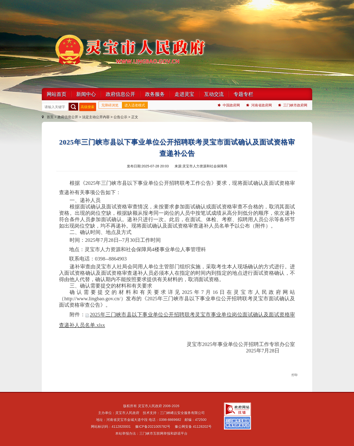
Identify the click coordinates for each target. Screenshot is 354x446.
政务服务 (155, 94)
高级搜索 (87, 107)
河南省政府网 (259, 105)
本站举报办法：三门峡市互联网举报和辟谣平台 (151, 433)
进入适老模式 (134, 105)
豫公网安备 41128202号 (193, 427)
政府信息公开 (120, 94)
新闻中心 (86, 94)
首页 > (50, 117)
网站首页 (56, 94)
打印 (294, 375)
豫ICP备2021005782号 (152, 427)
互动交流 (214, 94)
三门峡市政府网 (292, 105)
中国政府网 (229, 105)
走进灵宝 (184, 94)
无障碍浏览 (109, 105)
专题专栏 (243, 94)
